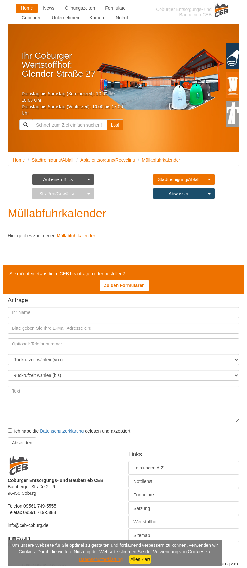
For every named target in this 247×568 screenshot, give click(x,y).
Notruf (122, 17)
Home (27, 8)
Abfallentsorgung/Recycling (107, 159)
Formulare (115, 8)
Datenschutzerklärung (62, 430)
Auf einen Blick (58, 179)
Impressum (19, 538)
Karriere (97, 17)
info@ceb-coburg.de (28, 525)
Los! (115, 124)
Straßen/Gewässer (58, 193)
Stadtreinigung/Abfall (52, 159)
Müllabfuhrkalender (161, 159)
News (48, 8)
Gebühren (31, 17)
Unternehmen (65, 17)
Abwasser (178, 193)
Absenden (22, 442)
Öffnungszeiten (80, 8)
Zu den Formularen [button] (124, 285)
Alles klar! (140, 559)
